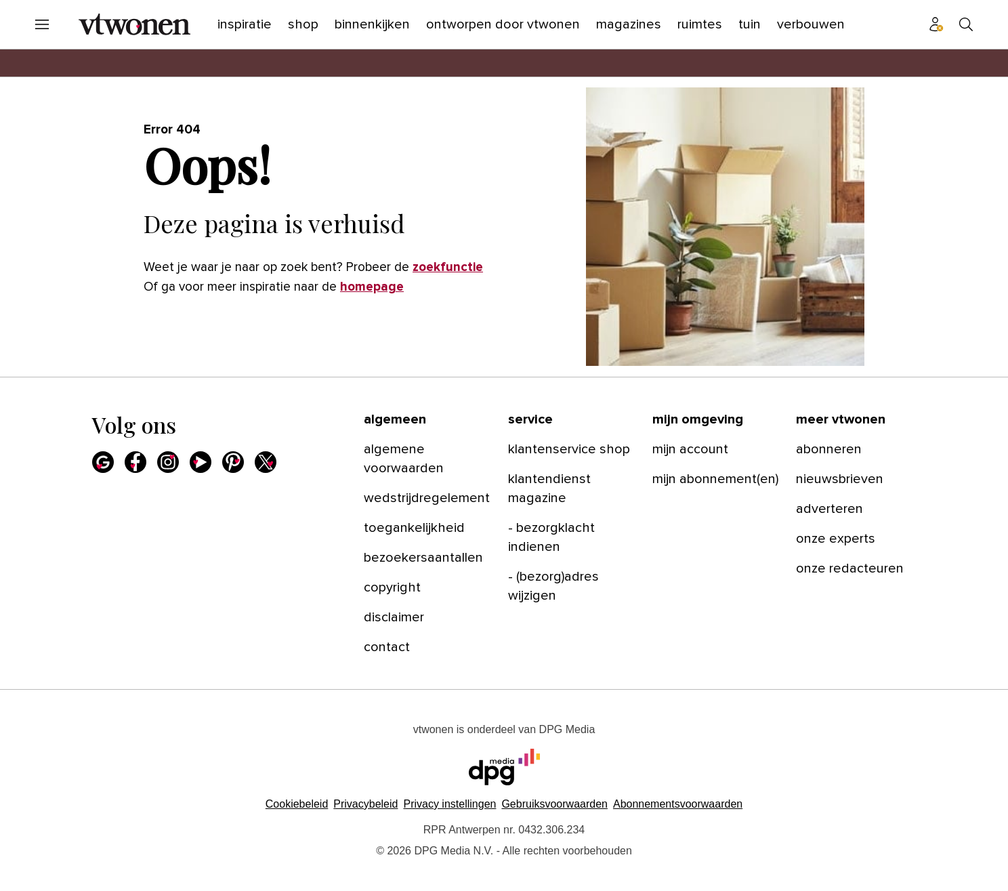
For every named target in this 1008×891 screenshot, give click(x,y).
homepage (372, 287)
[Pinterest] (233, 462)
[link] (428, 459)
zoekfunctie (448, 267)
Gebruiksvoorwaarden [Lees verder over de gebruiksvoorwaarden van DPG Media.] (554, 804)
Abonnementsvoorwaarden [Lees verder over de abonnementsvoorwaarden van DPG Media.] (677, 804)
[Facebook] (135, 462)
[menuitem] (42, 24)
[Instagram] (168, 462)
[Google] (103, 462)
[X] (265, 462)
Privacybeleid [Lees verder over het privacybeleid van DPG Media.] (365, 804)
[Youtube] (200, 462)
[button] (449, 804)
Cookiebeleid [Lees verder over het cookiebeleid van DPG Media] (297, 804)
